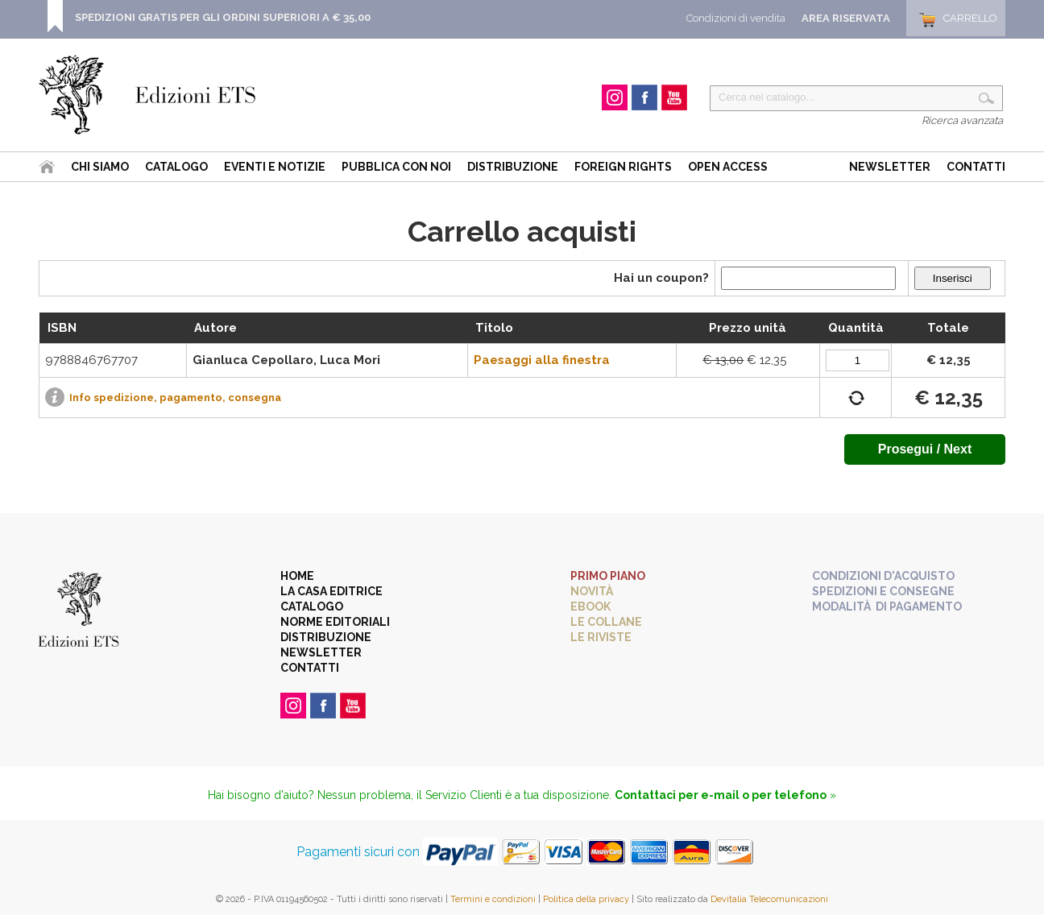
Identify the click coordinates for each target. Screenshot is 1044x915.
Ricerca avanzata (962, 120)
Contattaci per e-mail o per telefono (720, 795)
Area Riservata (846, 18)
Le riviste (601, 637)
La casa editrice (331, 591)
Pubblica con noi (396, 166)
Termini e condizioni (493, 899)
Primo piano (607, 575)
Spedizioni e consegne (883, 591)
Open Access (728, 166)
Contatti (976, 166)
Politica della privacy (586, 899)
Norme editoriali (335, 621)
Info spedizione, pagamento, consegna (175, 397)
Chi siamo (100, 166)
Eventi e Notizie (274, 166)
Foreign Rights (623, 166)
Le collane (606, 621)
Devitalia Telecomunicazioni (769, 899)
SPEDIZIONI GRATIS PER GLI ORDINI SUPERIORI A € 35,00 (223, 17)
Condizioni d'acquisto (883, 575)
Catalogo (176, 166)
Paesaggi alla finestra (542, 360)
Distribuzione (512, 166)
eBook (590, 606)
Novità (591, 591)
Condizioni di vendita (735, 18)
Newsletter (889, 166)
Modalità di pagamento (887, 606)
